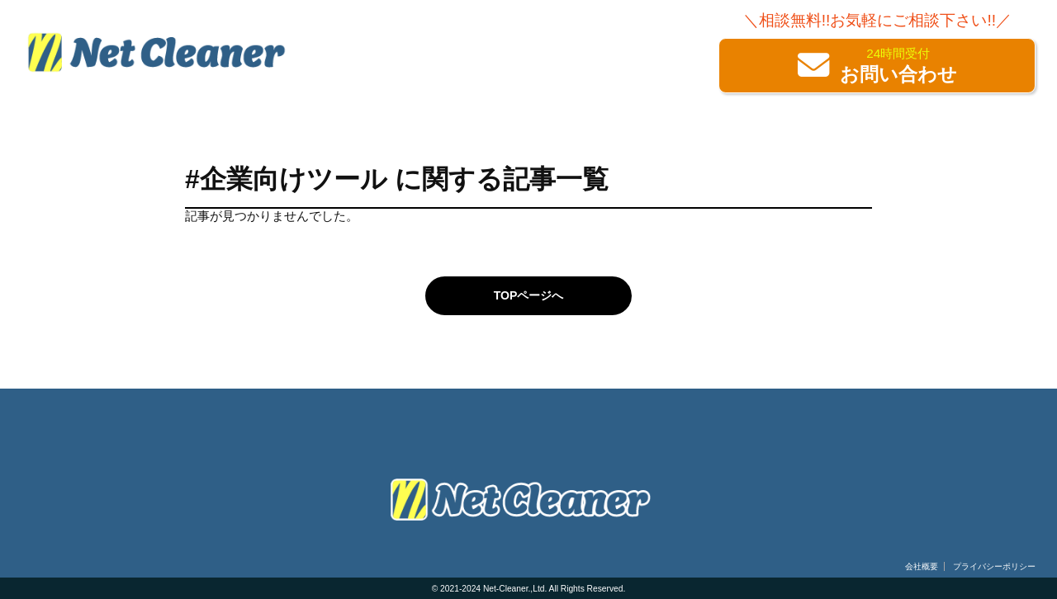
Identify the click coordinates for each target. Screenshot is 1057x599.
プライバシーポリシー (994, 566)
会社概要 (921, 566)
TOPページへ (529, 295)
